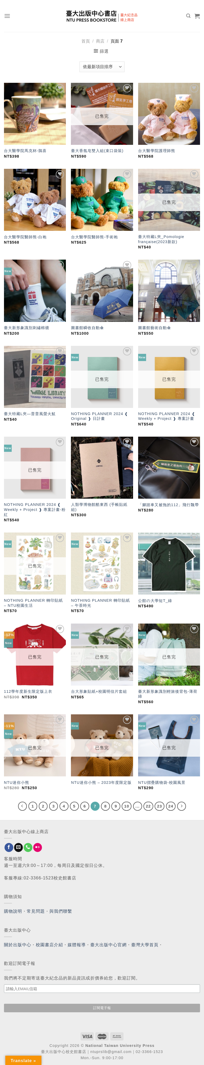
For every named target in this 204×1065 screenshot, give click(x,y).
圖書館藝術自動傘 (154, 328)
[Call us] (28, 847)
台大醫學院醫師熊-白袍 (25, 237)
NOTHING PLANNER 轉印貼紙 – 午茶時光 (100, 603)
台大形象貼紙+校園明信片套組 (99, 691)
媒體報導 (76, 945)
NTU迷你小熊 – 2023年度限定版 (101, 782)
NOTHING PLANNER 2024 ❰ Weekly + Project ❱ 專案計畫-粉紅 (35, 509)
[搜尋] (188, 16)
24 (170, 806)
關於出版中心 (17, 945)
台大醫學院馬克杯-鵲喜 (25, 151)
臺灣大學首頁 (145, 945)
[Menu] (7, 15)
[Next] (181, 806)
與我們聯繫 (60, 911)
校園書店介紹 (49, 945)
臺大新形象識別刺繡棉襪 (26, 328)
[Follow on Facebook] (9, 847)
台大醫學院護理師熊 (156, 151)
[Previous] (22, 806)
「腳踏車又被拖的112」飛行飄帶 (168, 505)
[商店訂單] (101, 67)
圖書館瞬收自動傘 (87, 328)
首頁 (85, 41)
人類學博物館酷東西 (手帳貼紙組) (99, 507)
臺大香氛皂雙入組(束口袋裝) (97, 151)
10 (126, 806)
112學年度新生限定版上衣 (28, 691)
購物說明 (13, 911)
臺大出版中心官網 (108, 945)
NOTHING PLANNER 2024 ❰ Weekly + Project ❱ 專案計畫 (166, 416)
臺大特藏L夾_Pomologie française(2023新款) (161, 239)
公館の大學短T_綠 (155, 601)
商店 (100, 41)
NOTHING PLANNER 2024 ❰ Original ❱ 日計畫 (99, 416)
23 (159, 806)
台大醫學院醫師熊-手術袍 (94, 237)
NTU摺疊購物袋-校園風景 (161, 782)
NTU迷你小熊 (16, 782)
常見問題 (36, 911)
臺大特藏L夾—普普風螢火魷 (30, 414)
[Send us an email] (18, 847)
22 (148, 806)
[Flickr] (37, 847)
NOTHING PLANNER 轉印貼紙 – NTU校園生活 (33, 603)
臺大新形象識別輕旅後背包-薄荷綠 (167, 694)
